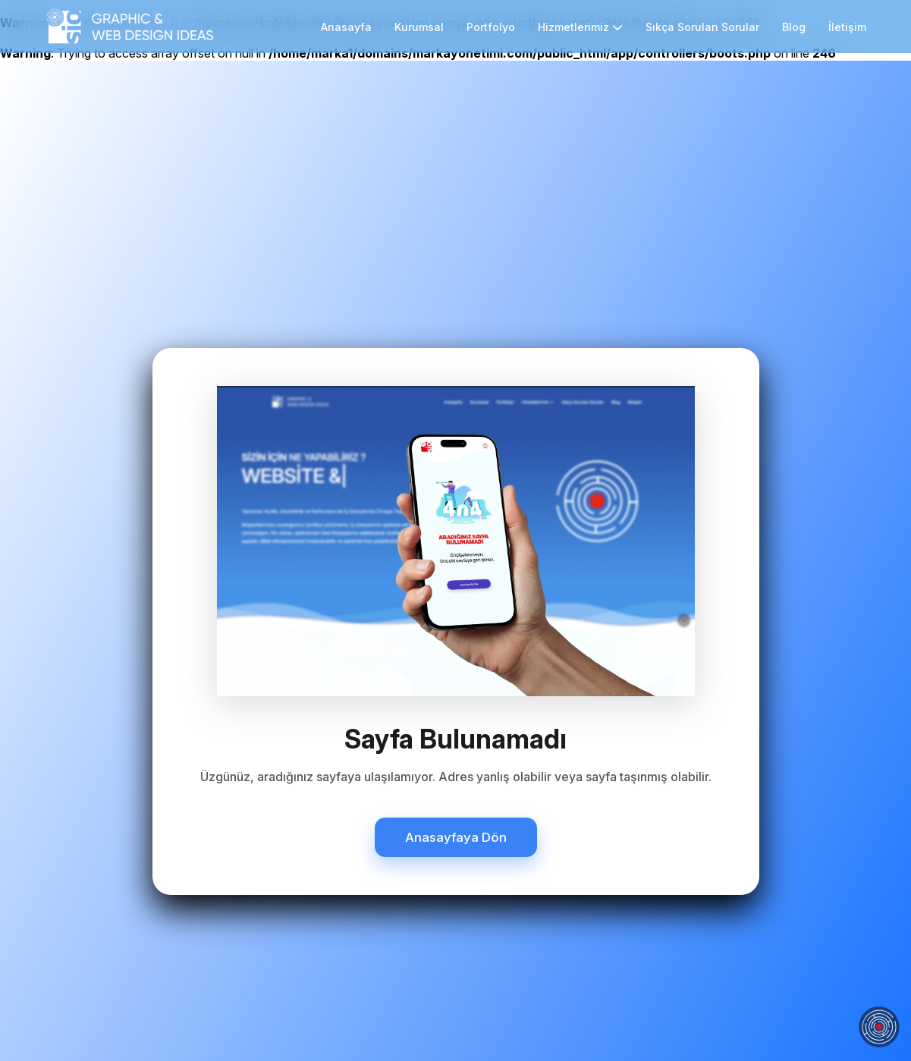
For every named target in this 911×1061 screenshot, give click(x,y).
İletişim (847, 26)
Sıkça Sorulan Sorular (702, 26)
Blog (794, 26)
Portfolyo (490, 26)
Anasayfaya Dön (456, 837)
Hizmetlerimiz (580, 26)
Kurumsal (419, 26)
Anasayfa (346, 26)
